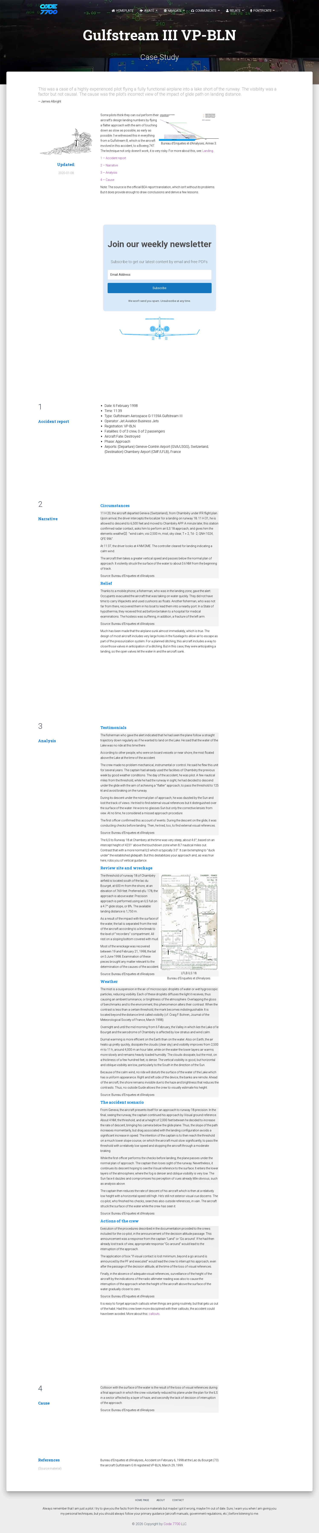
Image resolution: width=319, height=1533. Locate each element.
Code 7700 (172, 1524)
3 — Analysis (108, 172)
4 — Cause (107, 180)
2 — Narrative (109, 165)
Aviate (147, 10)
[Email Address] (160, 275)
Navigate (173, 10)
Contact (178, 1500)
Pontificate (261, 10)
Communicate (204, 10)
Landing (207, 151)
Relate (233, 10)
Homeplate (122, 10)
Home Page (142, 1500)
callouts (154, 1313)
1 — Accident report (113, 158)
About (160, 1500)
